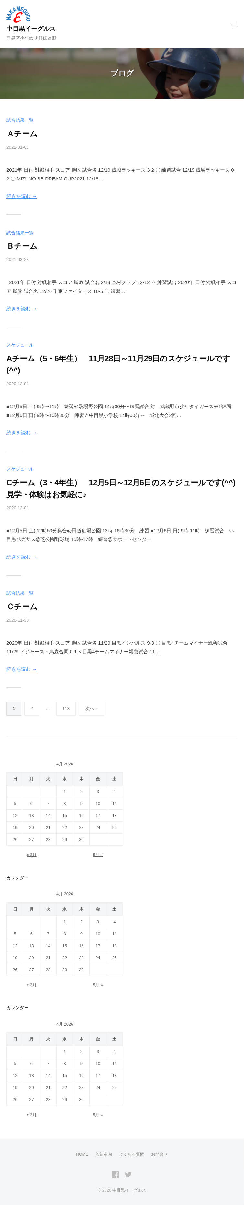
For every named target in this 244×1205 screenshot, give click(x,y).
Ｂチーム (21, 246)
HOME (82, 1154)
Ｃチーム (21, 606)
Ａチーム (21, 133)
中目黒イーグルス (31, 28)
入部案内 (103, 1154)
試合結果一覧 (20, 120)
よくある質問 (131, 1154)
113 (66, 708)
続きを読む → (21, 196)
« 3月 (32, 854)
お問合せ (159, 1154)
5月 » (98, 854)
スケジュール (20, 345)
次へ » (91, 708)
